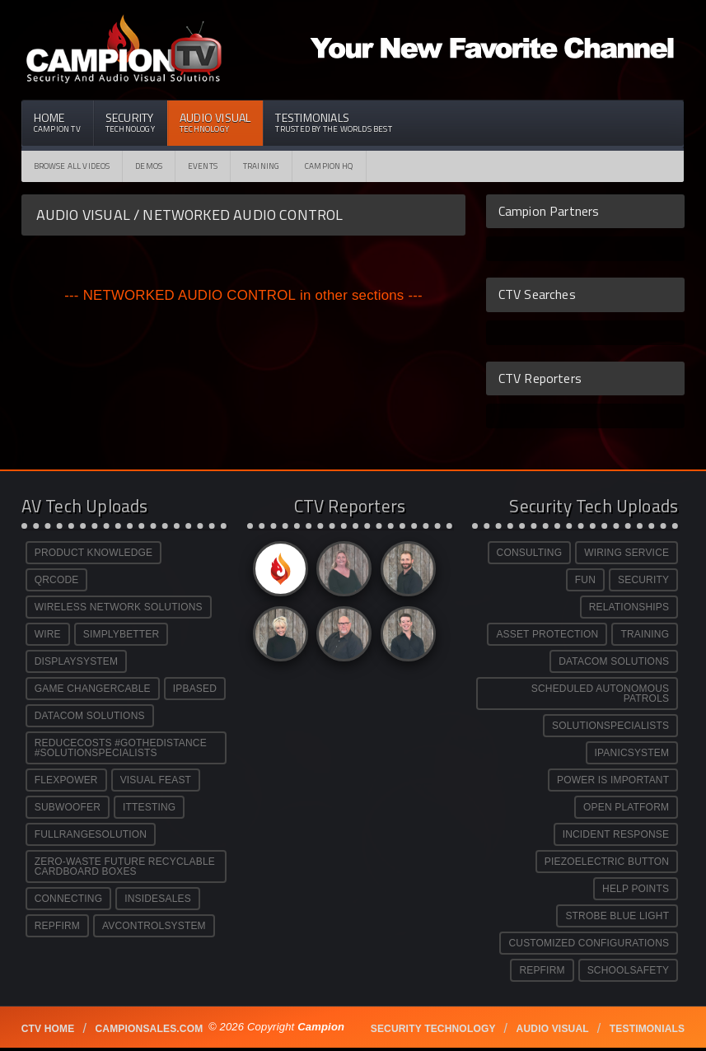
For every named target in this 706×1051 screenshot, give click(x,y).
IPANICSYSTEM (632, 753)
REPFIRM (57, 926)
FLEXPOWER (66, 780)
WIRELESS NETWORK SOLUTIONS (119, 607)
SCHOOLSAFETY (628, 970)
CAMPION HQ (329, 166)
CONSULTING (530, 552)
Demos (148, 166)
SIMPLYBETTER (121, 634)
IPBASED (195, 688)
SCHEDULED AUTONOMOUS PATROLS (600, 693)
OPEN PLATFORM (626, 807)
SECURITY (643, 580)
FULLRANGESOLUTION (91, 834)
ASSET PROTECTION (547, 634)
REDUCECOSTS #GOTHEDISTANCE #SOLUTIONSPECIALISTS (121, 748)
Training (261, 166)
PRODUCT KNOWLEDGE (94, 552)
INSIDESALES (157, 898)
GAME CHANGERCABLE (93, 688)
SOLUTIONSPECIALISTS (610, 725)
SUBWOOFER (68, 807)
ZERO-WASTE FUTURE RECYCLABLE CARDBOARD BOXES (125, 866)
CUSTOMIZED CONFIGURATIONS (588, 943)
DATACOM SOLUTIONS (90, 716)
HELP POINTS (635, 889)
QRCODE (57, 580)
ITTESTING (149, 807)
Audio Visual (215, 122)
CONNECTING (68, 898)
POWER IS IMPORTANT (613, 780)
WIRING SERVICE (626, 552)
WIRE (48, 634)
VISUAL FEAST (155, 780)
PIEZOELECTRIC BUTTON (607, 861)
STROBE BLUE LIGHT (617, 916)
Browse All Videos (72, 166)
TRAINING (644, 634)
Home (57, 122)
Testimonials (333, 122)
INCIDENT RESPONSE (616, 834)
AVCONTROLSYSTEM (154, 926)
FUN (585, 580)
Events (202, 166)
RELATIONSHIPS (629, 607)
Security (130, 122)
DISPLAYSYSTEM (76, 661)
